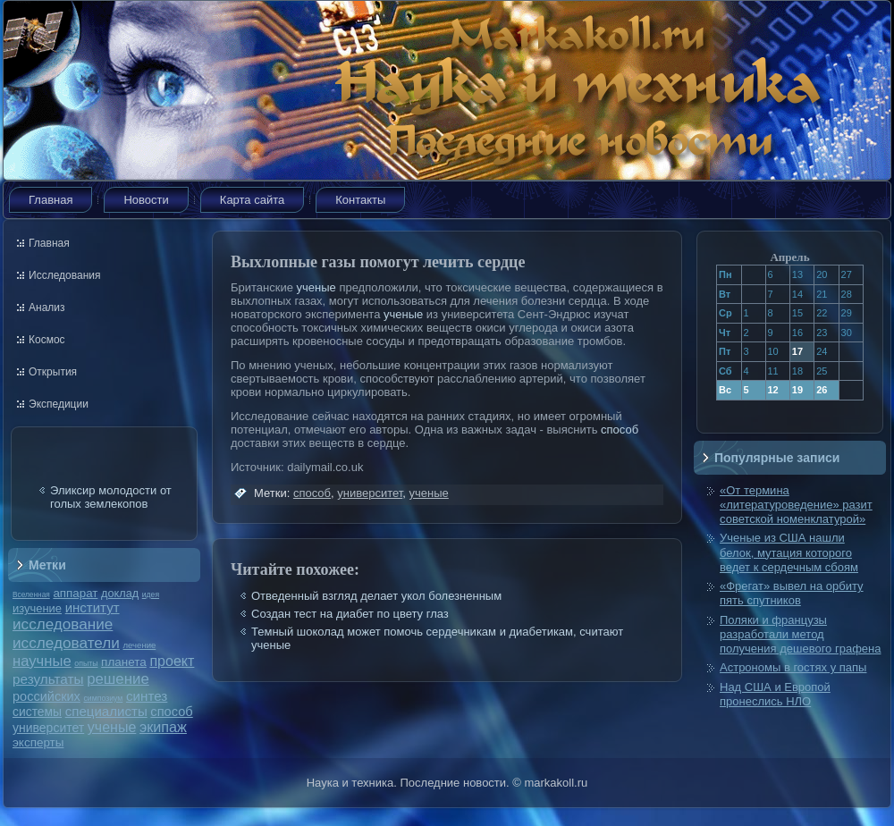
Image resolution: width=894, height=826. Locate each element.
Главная (50, 199)
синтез (146, 696)
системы (37, 711)
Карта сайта (252, 199)
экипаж (163, 727)
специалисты (106, 711)
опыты (85, 663)
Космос (47, 339)
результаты (48, 679)
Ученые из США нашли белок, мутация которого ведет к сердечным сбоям (789, 552)
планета (124, 662)
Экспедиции (59, 404)
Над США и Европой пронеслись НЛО (775, 694)
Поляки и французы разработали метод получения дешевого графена (800, 634)
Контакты (360, 199)
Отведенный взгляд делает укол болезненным (376, 596)
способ (171, 711)
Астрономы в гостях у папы (793, 667)
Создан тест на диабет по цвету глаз (350, 613)
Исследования (64, 275)
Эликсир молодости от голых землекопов (111, 497)
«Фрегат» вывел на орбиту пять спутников (792, 593)
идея (150, 594)
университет (48, 728)
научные (42, 661)
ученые (112, 727)
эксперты (38, 742)
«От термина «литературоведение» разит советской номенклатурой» (796, 505)
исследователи (66, 643)
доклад (120, 593)
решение (118, 678)
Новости (145, 199)
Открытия (53, 372)
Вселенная (31, 594)
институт (92, 607)
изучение (37, 608)
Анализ (47, 307)
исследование (63, 624)
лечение (139, 645)
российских (46, 696)
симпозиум (102, 698)
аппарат (75, 593)
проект (171, 661)
